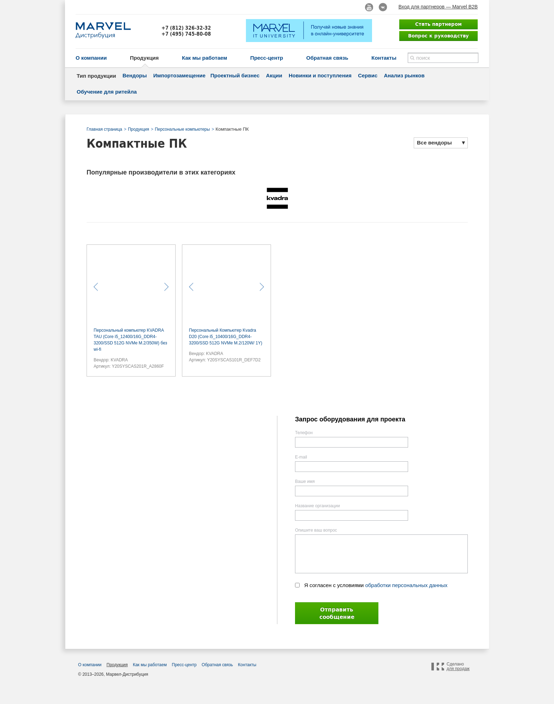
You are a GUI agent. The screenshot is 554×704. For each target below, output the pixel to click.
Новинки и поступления (320, 75)
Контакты (383, 58)
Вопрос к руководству (438, 36)
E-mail (301, 457)
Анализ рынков (404, 75)
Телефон (304, 432)
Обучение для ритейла (107, 92)
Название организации (317, 505)
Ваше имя (305, 481)
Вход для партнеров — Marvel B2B (438, 7)
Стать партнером (438, 24)
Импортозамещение (179, 75)
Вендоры (135, 75)
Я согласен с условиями (376, 585)
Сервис (367, 75)
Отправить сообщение (336, 613)
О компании (91, 58)
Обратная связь (327, 58)
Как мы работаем (204, 58)
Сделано (458, 666)
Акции (274, 75)
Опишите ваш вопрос (316, 530)
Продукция (144, 58)
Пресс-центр (266, 58)
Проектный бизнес (235, 75)
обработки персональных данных (406, 585)
